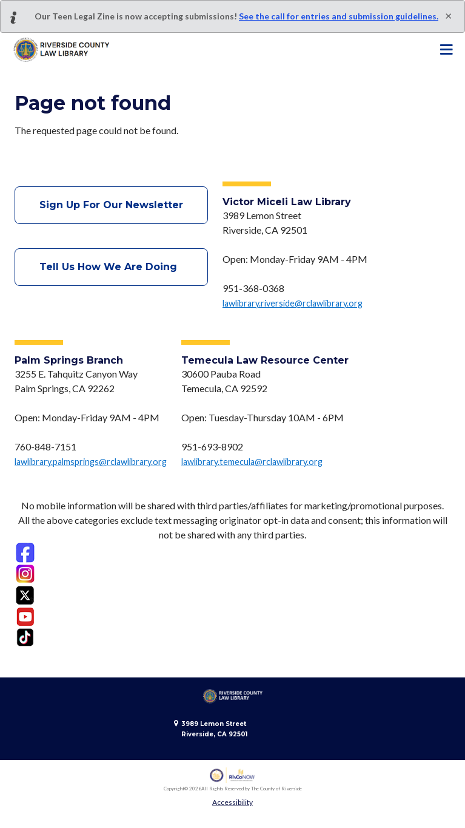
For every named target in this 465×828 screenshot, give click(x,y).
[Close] (448, 15)
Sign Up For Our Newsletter (111, 205)
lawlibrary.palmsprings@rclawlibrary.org (91, 461)
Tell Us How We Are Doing (111, 267)
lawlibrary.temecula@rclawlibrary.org (252, 461)
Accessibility (232, 802)
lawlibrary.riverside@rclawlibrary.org (292, 303)
